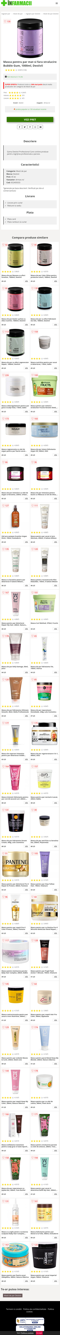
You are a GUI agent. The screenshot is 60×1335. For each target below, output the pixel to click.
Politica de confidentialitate (34, 1309)
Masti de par (18, 14)
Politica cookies (27, 1333)
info (26, 281)
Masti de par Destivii (50, 14)
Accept (39, 1333)
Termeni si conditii (14, 1309)
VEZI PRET (30, 119)
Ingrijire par (5, 14)
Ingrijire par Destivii (33, 14)
